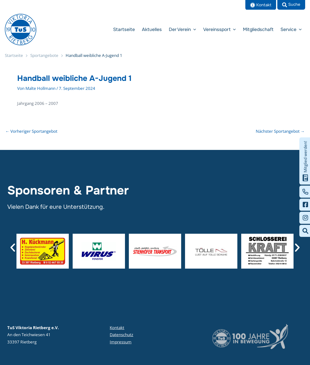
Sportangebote (44, 55)
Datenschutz (121, 334)
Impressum (121, 342)
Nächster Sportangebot (280, 131)
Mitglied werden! (305, 161)
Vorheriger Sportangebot (31, 131)
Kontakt (117, 327)
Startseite (14, 55)
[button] (291, 5)
